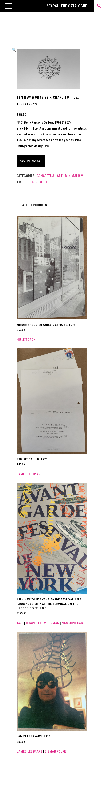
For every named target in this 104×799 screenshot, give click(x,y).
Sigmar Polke (55, 751)
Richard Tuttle (37, 182)
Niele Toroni (26, 340)
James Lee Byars (29, 474)
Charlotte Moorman (42, 623)
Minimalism (74, 176)
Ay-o (20, 623)
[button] (9, 6)
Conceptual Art (50, 176)
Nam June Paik (73, 623)
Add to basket (31, 160)
